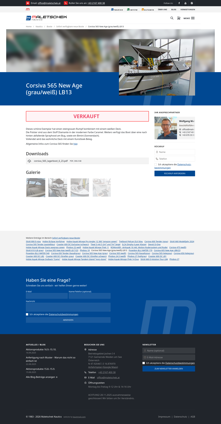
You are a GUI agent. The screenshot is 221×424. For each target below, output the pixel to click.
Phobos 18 (85, 250)
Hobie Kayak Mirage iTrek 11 (96, 247)
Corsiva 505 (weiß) (117, 253)
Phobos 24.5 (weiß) (117, 256)
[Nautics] (117, 9)
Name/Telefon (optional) (80, 291)
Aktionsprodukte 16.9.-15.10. (41, 349)
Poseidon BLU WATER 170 (140, 250)
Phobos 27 (174, 259)
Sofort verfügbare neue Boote (70, 26)
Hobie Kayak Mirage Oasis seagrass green (45, 247)
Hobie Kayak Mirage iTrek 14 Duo (123, 259)
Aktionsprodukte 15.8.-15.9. (40, 369)
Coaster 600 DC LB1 (157, 256)
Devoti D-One (154, 244)
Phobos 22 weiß (73, 247)
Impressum (164, 416)
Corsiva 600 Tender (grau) (156, 241)
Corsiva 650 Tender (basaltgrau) (65, 253)
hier (75, 143)
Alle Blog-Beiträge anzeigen (42, 377)
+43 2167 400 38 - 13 (191, 132)
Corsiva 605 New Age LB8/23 (167, 250)
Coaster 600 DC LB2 (35, 256)
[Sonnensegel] (148, 9)
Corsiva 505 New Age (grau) (95, 253)
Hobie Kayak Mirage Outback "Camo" (43, 259)
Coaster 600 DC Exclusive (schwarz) (73, 244)
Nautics (39, 26)
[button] (157, 67)
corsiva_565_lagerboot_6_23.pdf (51, 160)
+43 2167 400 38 (96, 3)
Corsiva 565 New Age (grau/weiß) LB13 (106, 26)
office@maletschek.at (49, 3)
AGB (193, 416)
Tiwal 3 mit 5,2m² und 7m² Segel (105, 244)
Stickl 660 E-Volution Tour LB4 (154, 259)
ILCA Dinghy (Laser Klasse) (134, 244)
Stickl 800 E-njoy (33, 241)
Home (29, 26)
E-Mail (29, 291)
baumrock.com (79, 417)
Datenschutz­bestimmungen (63, 314)
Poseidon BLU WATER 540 (37, 253)
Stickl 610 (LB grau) (35, 250)
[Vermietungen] (188, 9)
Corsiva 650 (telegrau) (184, 253)
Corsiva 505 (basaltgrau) (139, 253)
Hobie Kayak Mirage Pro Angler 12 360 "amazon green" (92, 241)
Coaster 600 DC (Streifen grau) (60, 256)
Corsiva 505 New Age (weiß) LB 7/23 (61, 250)
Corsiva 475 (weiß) (177, 247)
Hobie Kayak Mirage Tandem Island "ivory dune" (84, 259)
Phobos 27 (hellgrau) (137, 256)
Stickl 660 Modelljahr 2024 (182, 241)
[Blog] (173, 9)
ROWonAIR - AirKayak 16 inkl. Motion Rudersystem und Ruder (139, 247)
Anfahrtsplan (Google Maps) (103, 367)
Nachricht (30, 301)
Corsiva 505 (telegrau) (162, 253)
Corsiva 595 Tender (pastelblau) (40, 244)
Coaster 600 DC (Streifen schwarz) (91, 256)
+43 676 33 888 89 (190, 135)
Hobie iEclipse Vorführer (53, 241)
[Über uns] (162, 9)
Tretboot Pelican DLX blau (131, 241)
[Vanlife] (132, 9)
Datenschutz (180, 416)
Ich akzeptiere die (52, 314)
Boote (49, 26)
